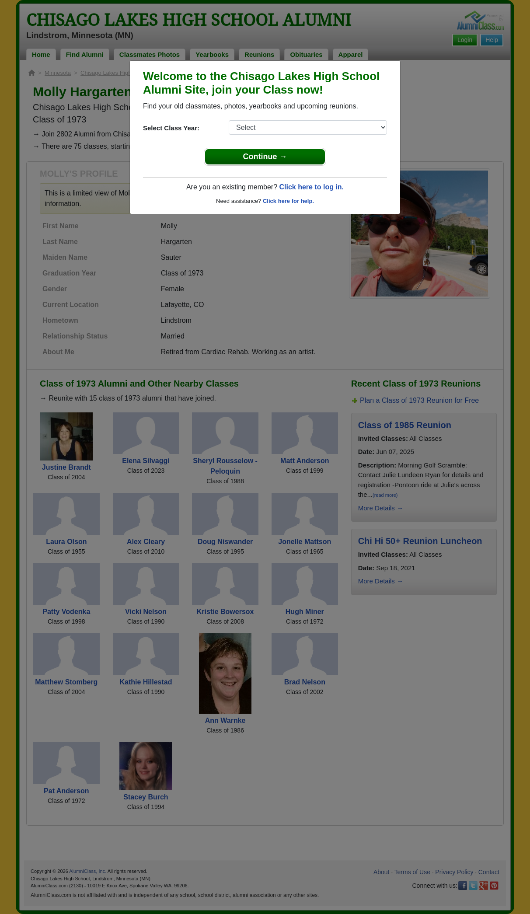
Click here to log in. (311, 187)
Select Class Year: (171, 128)
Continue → (265, 156)
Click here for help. (288, 201)
